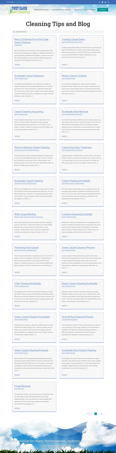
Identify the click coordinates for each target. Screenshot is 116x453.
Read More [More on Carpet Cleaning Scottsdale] (17, 202)
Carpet (47, 42)
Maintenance (36, 137)
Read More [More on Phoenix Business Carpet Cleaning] (17, 156)
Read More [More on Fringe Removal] (80, 340)
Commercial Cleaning (27, 137)
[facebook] (99, 2)
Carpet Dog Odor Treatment (61, 134)
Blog (27, 2)
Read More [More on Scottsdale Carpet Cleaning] (80, 156)
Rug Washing (90, 275)
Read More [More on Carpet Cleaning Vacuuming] (48, 110)
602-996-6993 (17, 2)
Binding (48, 182)
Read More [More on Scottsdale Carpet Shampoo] (80, 64)
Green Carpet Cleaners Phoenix (62, 226)
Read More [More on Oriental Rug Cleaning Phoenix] (80, 294)
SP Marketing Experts (75, 448)
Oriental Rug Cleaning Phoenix (93, 272)
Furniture (80, 182)
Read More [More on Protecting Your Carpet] (17, 248)
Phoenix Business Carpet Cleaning (32, 134)
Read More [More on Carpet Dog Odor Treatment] (48, 154)
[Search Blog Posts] (58, 32)
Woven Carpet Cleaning (26, 88)
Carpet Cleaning (18, 137)
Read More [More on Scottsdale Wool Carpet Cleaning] (48, 340)
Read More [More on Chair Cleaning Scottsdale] (80, 248)
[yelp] (108, 2)
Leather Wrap (65, 182)
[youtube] (102, 2)
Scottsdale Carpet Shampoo (92, 39)
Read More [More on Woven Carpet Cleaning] (17, 110)
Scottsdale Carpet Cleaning (92, 134)
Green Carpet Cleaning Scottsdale (32, 272)
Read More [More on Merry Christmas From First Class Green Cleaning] (17, 64)
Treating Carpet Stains (57, 39)
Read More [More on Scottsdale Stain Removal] (80, 113)
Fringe (79, 321)
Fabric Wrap (58, 182)
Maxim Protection (85, 137)
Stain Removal (63, 42)
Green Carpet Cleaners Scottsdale (64, 272)
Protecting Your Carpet (26, 226)
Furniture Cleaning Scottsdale (93, 180)
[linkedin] (105, 2)
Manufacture (72, 182)
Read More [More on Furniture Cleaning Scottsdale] (80, 202)
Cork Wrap (52, 182)
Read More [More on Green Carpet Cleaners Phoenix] (48, 250)
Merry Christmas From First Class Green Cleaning (31, 41)
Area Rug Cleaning (82, 275)
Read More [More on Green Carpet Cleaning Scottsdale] (17, 294)
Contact (23, 2)
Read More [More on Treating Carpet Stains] (48, 61)
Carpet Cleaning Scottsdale (28, 180)
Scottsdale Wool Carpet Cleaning (63, 318)
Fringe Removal (86, 318)
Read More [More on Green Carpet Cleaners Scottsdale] (48, 294)
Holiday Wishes (18, 45)
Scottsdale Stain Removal (91, 88)
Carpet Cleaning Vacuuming (60, 88)
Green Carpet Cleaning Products (31, 318)
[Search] (14, 32)
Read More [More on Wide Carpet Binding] (48, 202)
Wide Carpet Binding (56, 180)
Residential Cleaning (54, 42)
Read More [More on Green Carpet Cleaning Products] (17, 343)
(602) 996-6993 (14, 428)
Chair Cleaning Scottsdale (91, 226)
